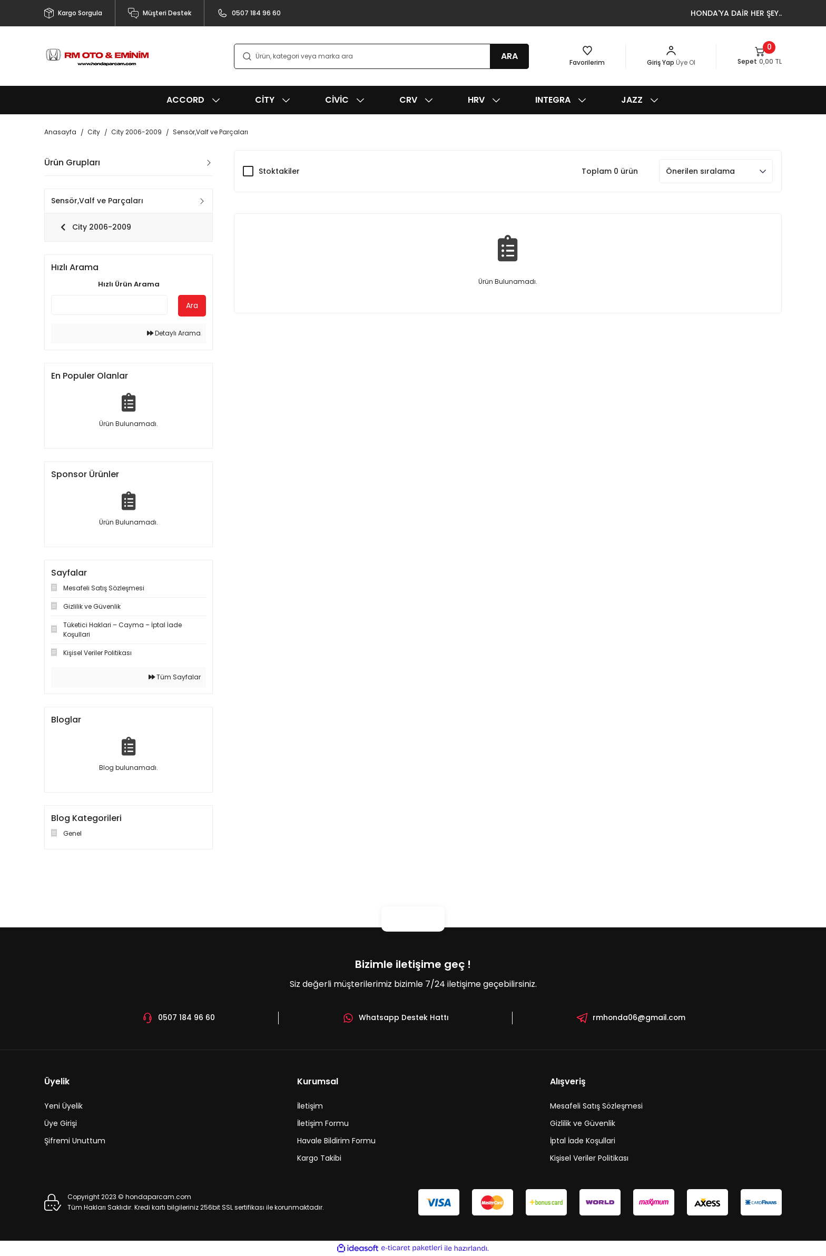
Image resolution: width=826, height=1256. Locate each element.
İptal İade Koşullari (582, 1140)
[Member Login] (671, 56)
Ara (192, 305)
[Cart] (760, 56)
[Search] (381, 56)
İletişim (310, 1106)
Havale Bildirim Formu (336, 1140)
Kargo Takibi (319, 1158)
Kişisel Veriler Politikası (589, 1158)
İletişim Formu (323, 1123)
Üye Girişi (60, 1123)
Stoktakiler (279, 171)
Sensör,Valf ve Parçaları (210, 131)
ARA (509, 56)
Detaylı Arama (174, 333)
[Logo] (97, 56)
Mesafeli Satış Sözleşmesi (596, 1106)
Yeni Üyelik (63, 1106)
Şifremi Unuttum (74, 1140)
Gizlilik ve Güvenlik (582, 1123)
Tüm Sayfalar (175, 676)
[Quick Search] (109, 305)
